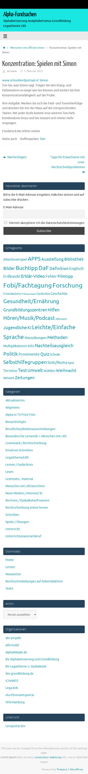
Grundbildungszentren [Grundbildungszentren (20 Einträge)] (25, 310)
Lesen (9, 472)
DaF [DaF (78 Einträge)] (44, 268)
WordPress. (77, 769)
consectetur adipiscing (47, 757)
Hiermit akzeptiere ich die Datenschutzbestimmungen (44, 223)
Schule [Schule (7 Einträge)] (55, 354)
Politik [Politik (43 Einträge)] (10, 354)
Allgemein (12, 407)
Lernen (10, 567)
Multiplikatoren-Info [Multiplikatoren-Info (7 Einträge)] (18, 346)
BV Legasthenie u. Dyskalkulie (25, 666)
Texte (9, 588)
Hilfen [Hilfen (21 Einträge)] (53, 310)
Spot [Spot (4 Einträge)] (71, 363)
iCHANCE (11, 681)
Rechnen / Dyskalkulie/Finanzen (27, 500)
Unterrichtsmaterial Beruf (23, 536)
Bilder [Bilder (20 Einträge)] (9, 268)
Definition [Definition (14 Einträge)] (59, 268)
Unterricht (12, 529)
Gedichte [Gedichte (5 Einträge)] (43, 294)
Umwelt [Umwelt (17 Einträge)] (35, 370)
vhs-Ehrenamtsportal (19, 695)
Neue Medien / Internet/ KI (23, 493)
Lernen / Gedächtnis (19, 465)
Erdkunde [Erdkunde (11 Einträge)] (11, 276)
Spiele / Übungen (17, 522)
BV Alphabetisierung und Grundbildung (32, 659)
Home (9, 560)
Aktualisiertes (15, 400)
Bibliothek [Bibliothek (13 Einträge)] (74, 259)
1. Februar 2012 (33, 71)
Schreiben (12, 515)
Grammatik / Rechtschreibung (25, 443)
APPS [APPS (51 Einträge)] (34, 259)
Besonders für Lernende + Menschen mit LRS (35, 436)
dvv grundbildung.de (19, 673)
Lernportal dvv (15, 726)
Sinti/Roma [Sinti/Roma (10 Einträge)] (57, 362)
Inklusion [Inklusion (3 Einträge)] (61, 319)
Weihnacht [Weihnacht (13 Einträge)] (66, 370)
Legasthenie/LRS (17, 457)
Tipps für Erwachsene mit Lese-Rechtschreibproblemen (67, 164)
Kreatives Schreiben (19, 450)
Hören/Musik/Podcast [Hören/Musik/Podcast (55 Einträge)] (29, 318)
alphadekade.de (16, 652)
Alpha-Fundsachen (19, 14)
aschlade (12, 71)
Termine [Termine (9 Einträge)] (10, 370)
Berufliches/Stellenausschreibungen (30, 429)
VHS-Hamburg (15, 702)
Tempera (62, 769)
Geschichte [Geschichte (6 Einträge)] (59, 294)
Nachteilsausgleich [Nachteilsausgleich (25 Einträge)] (54, 345)
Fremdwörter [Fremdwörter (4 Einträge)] (12, 294)
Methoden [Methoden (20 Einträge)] (57, 337)
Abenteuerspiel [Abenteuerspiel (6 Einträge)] (15, 259)
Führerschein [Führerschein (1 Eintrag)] (29, 294)
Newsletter (13, 574)
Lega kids (11, 688)
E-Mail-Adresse (13, 207)
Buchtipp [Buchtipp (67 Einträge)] (27, 268)
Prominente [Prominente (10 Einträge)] (29, 354)
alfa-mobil (12, 645)
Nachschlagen (15, 157)
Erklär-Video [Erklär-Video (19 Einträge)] (33, 276)
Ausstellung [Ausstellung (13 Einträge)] (52, 259)
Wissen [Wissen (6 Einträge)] (8, 378)
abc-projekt (13, 638)
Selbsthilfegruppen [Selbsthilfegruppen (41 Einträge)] (25, 362)
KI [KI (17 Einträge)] (29, 327)
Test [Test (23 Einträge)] (22, 370)
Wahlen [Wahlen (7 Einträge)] (49, 370)
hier (43, 139)
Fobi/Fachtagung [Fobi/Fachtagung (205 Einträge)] (27, 285)
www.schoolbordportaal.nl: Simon (25, 80)
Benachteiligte (15, 422)
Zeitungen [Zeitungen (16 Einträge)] (25, 377)
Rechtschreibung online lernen (26, 507)
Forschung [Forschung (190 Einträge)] (67, 285)
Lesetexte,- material (19, 479)
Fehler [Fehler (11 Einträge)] (51, 276)
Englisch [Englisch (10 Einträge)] (76, 268)
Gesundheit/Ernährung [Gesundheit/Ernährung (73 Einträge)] (31, 301)
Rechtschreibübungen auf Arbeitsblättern (34, 581)
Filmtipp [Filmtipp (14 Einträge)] (65, 276)
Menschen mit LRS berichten (27, 47)
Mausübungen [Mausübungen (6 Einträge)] (36, 338)
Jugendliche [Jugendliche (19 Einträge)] (15, 327)
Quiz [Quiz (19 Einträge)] (44, 354)
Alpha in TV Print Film (20, 415)
